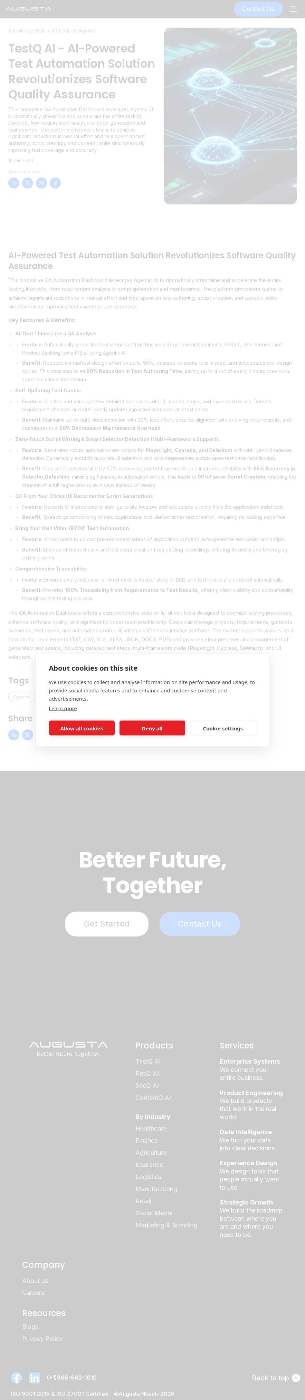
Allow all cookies (81, 728)
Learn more (63, 708)
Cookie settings (223, 728)
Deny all (152, 728)
